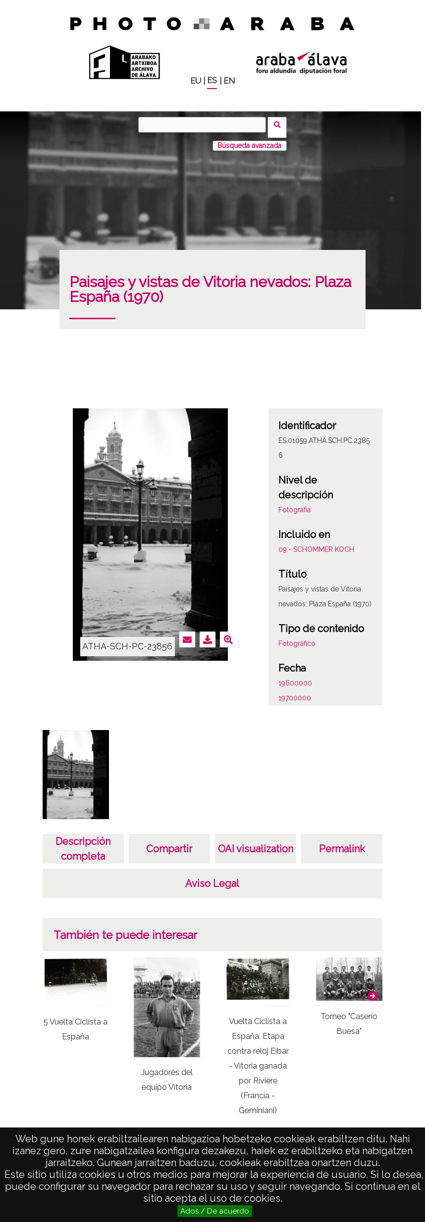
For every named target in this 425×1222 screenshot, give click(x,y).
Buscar (280, 124)
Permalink (342, 843)
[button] (372, 990)
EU (195, 81)
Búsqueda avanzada (249, 140)
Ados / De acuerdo (214, 1211)
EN (229, 81)
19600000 (295, 678)
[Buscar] (205, 125)
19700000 (294, 692)
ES (212, 80)
